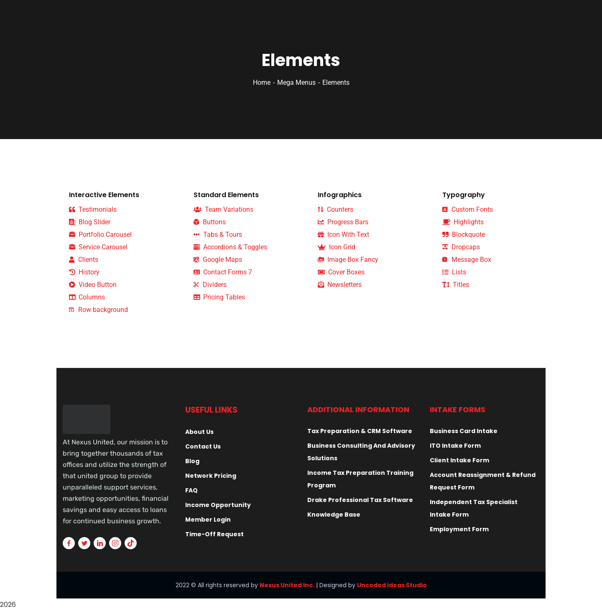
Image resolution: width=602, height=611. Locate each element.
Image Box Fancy (348, 260)
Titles (455, 285)
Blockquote (463, 235)
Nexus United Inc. (287, 585)
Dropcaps (461, 247)
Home (261, 82)
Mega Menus (296, 82)
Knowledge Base (333, 514)
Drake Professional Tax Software (360, 500)
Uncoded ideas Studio (392, 585)
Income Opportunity (218, 505)
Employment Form (459, 529)
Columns (87, 297)
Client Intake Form (459, 460)
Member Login (208, 519)
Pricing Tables (219, 297)
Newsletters (340, 285)
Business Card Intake (463, 431)
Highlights (463, 222)
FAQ (191, 490)
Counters (335, 209)
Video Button (93, 285)
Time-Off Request (214, 534)
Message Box (466, 260)
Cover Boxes (341, 272)
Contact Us (203, 446)
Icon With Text (343, 234)
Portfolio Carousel (100, 235)
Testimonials (93, 209)
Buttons (210, 222)
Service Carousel (98, 247)
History (84, 272)
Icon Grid (336, 247)
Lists (454, 272)
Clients (83, 260)
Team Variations (223, 209)
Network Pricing (210, 476)
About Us (199, 432)
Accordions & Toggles (230, 247)
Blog (192, 461)
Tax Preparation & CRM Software (359, 431)
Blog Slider (89, 222)
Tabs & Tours (218, 234)
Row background (98, 310)
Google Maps (218, 260)
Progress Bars (343, 222)
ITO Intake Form (455, 445)
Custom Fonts (467, 209)
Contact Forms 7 (223, 272)
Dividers (210, 285)
